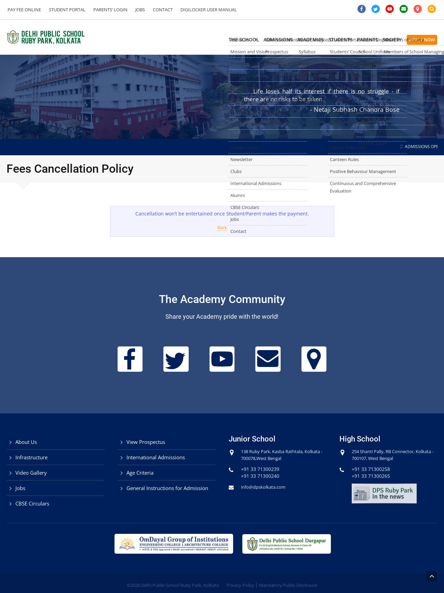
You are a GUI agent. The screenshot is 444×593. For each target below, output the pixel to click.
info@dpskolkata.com (265, 487)
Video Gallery (31, 472)
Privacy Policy (240, 585)
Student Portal (65, 9)
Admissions (230, 39)
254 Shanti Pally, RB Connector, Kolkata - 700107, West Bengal (387, 454)
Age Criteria (139, 472)
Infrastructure (31, 457)
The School (186, 39)
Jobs (135, 9)
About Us (26, 441)
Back (222, 227)
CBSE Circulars (32, 503)
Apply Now (422, 40)
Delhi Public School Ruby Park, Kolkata (180, 585)
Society (384, 39)
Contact (156, 9)
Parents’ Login (107, 9)
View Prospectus (145, 441)
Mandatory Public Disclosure (288, 585)
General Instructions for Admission (167, 488)
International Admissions (155, 457)
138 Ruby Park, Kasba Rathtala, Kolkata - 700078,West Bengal (276, 454)
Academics (273, 39)
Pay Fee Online (23, 9)
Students (313, 39)
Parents (350, 39)
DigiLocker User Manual (201, 9)
